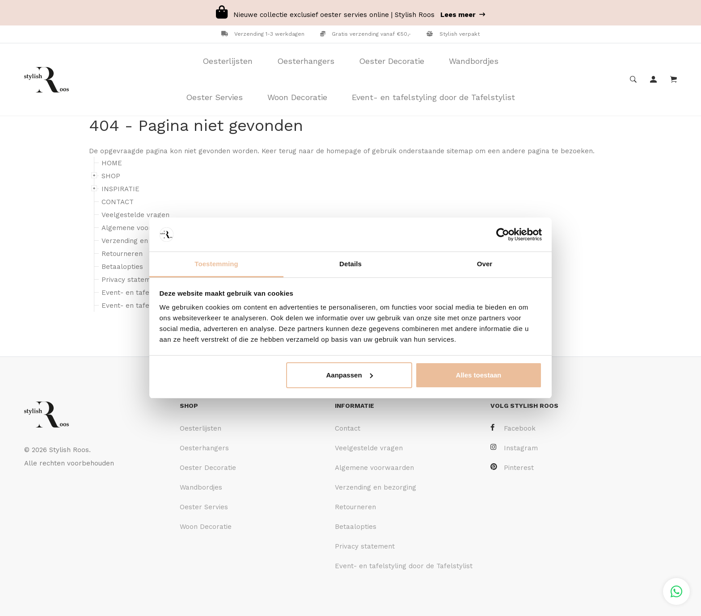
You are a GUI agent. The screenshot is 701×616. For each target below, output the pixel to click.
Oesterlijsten (228, 61)
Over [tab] (485, 264)
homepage (343, 151)
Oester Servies (214, 97)
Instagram (514, 448)
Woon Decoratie (297, 97)
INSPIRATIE (120, 189)
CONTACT (117, 202)
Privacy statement (131, 280)
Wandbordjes (473, 61)
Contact (347, 428)
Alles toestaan (479, 375)
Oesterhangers (305, 61)
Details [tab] (350, 264)
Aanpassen (349, 375)
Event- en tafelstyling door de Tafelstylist (433, 97)
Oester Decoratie (391, 61)
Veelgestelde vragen (135, 215)
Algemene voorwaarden (141, 228)
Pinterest (512, 467)
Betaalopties (122, 267)
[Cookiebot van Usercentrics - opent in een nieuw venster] (503, 234)
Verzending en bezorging (142, 241)
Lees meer (462, 15)
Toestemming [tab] (216, 264)
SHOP (110, 176)
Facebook (513, 428)
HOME (111, 163)
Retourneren (122, 254)
